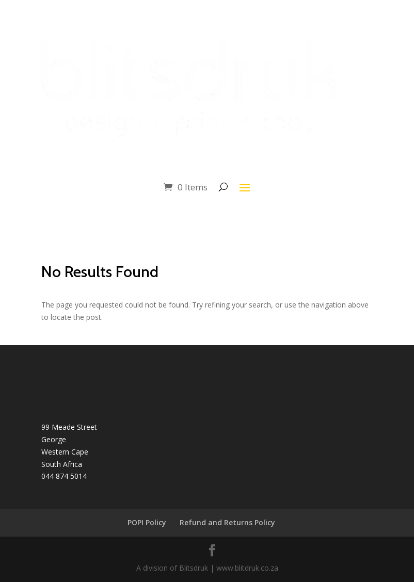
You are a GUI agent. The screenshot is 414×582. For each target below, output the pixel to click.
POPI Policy (147, 522)
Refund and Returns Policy (227, 522)
